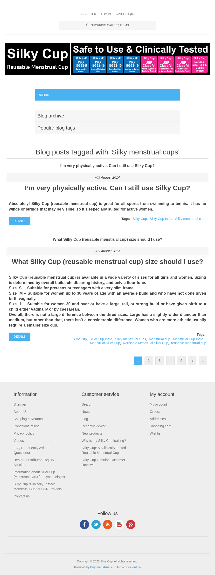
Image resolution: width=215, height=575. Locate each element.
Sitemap (20, 404)
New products (92, 433)
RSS (107, 524)
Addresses (158, 419)
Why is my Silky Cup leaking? (104, 441)
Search (87, 404)
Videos (19, 441)
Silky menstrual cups (190, 219)
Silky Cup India (161, 219)
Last (203, 361)
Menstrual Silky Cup (105, 343)
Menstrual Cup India (188, 339)
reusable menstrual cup (188, 343)
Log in (106, 14)
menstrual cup (159, 339)
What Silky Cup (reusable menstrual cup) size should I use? (107, 239)
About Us (21, 412)
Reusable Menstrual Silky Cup (145, 343)
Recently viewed (94, 426)
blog (85, 419)
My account (158, 404)
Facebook (84, 524)
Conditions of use (27, 426)
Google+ (130, 524)
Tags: (125, 219)
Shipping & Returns (28, 419)
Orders (155, 412)
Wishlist (155, 433)
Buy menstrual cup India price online (115, 567)
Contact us (22, 496)
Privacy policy (24, 433)
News (86, 412)
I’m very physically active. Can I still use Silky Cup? (107, 166)
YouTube (119, 524)
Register (88, 14)
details (20, 221)
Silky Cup (140, 219)
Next (192, 361)
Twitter (96, 524)
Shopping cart (160, 426)
